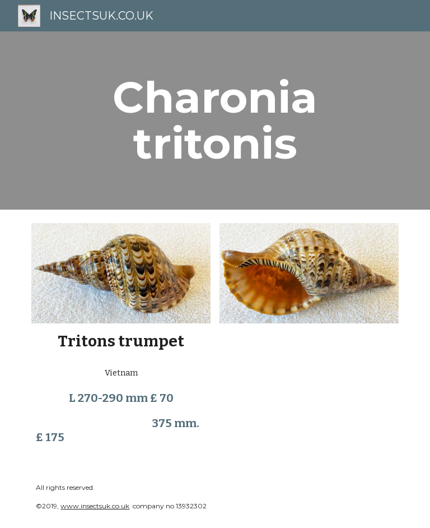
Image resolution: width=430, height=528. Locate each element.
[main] (214, 120)
